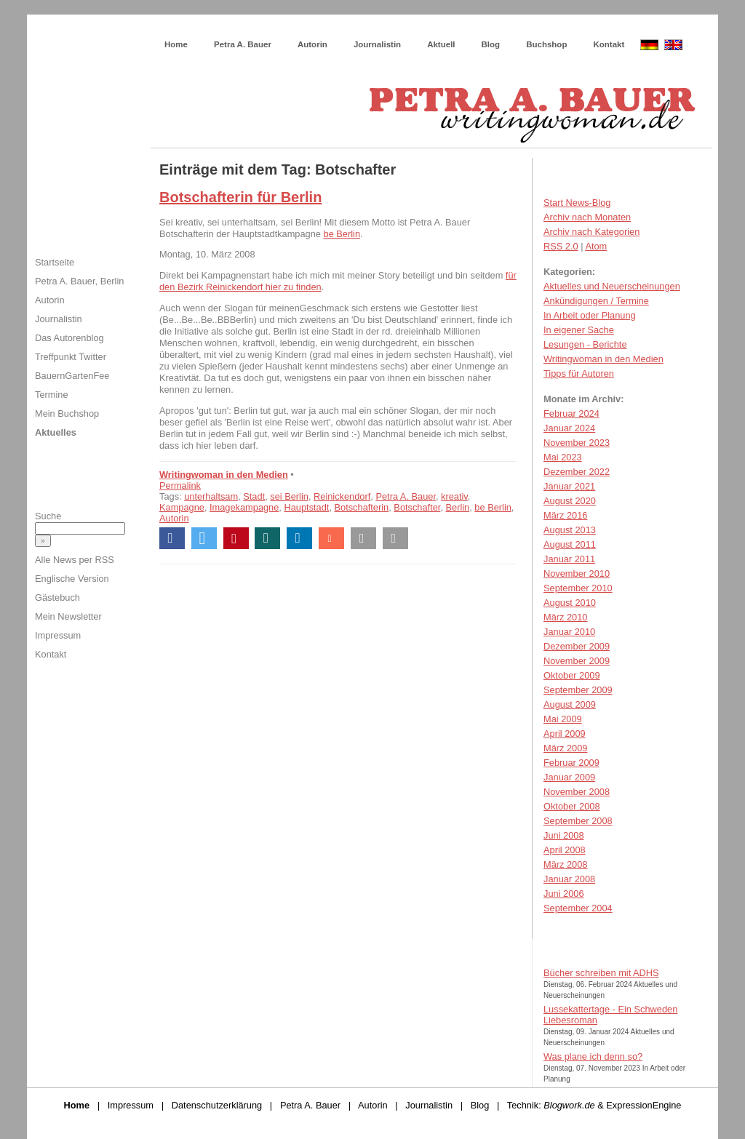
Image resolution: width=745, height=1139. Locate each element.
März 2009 (565, 748)
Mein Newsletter (68, 616)
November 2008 (576, 791)
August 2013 (569, 529)
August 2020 (569, 500)
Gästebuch (57, 597)
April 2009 (564, 733)
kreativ (454, 496)
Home (176, 44)
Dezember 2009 (576, 646)
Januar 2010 (569, 631)
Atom (596, 246)
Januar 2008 (569, 879)
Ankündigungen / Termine (596, 300)
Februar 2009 (571, 762)
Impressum (58, 635)
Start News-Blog (576, 202)
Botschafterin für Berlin (240, 197)
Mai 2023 (562, 457)
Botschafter (417, 507)
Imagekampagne (244, 507)
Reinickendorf (342, 496)
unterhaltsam (211, 496)
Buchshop (546, 44)
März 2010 (565, 617)
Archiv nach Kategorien (591, 231)
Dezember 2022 (576, 471)
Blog (491, 44)
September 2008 (578, 820)
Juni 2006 (563, 893)
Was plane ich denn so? (592, 1056)
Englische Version (72, 578)
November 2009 (576, 660)
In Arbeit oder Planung (589, 315)
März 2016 (565, 515)
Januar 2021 (569, 486)
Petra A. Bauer (242, 44)
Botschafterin (362, 507)
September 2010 (578, 588)
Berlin (458, 507)
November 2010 (576, 573)
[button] (172, 538)
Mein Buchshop (67, 413)
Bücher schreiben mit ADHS (601, 972)
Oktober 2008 (571, 806)
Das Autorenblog (69, 337)
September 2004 (578, 908)
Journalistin (377, 44)
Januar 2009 (569, 777)
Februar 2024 (571, 413)
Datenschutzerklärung (217, 1105)
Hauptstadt (306, 507)
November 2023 (576, 442)
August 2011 (569, 544)
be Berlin (342, 233)
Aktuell (441, 44)
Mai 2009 (562, 719)
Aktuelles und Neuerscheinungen (611, 286)
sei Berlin (289, 496)
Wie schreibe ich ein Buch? (260, 29)
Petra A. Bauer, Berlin (79, 281)
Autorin (312, 44)
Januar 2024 (569, 428)
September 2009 (578, 689)
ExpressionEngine (643, 1105)
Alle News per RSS (74, 559)
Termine (51, 394)
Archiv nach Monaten (587, 217)
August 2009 (569, 704)
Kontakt (608, 44)
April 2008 (564, 849)
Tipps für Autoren (578, 373)
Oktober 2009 (571, 675)
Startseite (54, 262)
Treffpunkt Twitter (70, 356)
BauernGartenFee (72, 375)
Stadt (254, 496)
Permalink (180, 485)
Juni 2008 (563, 835)
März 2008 (565, 864)
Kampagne (181, 507)
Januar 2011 (569, 558)
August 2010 (569, 602)
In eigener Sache (578, 329)
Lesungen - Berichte (585, 344)
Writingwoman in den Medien (223, 474)
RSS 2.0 (560, 246)
